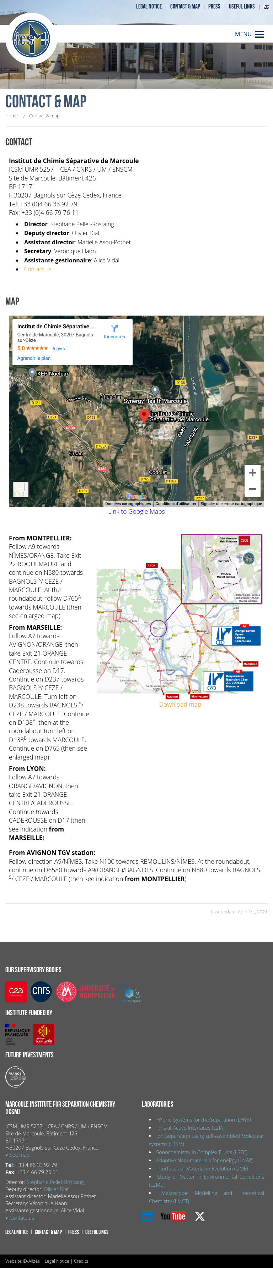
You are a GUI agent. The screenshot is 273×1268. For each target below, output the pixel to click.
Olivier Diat (56, 1189)
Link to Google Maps (136, 511)
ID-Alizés (31, 1261)
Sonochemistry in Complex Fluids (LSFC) (201, 1152)
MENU (243, 34)
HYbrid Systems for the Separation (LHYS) (203, 1119)
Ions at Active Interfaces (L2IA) (190, 1127)
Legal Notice (56, 1261)
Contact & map (185, 6)
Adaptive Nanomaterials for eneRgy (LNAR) (204, 1160)
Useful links (242, 6)
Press (214, 6)
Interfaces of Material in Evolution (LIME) (202, 1168)
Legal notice (149, 6)
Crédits (81, 1261)
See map (20, 1154)
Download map (180, 704)
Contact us (38, 269)
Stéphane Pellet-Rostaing (55, 1182)
